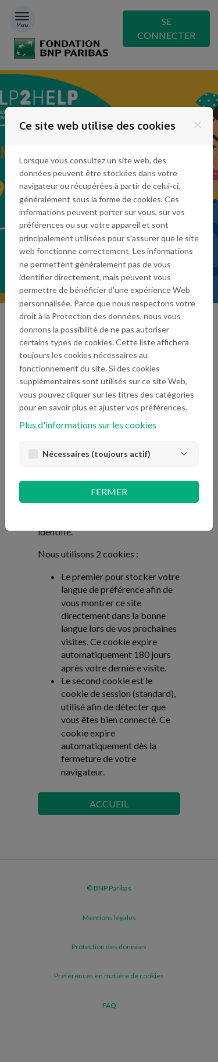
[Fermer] (197, 125)
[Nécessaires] (184, 454)
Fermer (109, 491)
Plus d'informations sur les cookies (87, 424)
